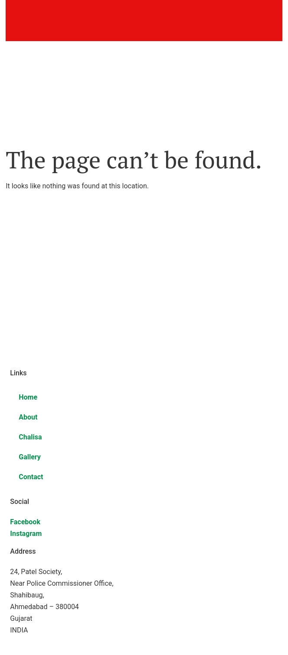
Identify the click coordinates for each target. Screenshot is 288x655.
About (28, 417)
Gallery (30, 457)
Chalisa (30, 437)
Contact (31, 477)
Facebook (25, 522)
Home (28, 397)
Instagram (26, 533)
